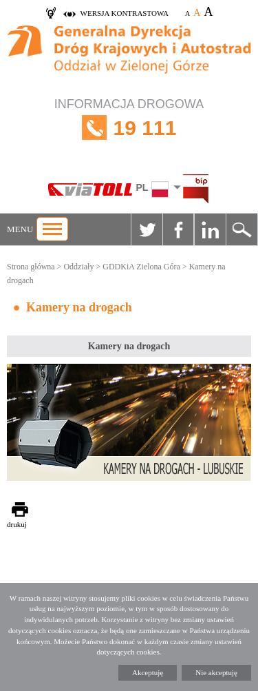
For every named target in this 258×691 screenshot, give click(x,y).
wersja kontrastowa (124, 13)
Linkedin (210, 229)
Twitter (146, 229)
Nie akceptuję (216, 672)
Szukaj (241, 229)
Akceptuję (147, 672)
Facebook (178, 229)
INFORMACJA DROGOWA (129, 127)
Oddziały (78, 266)
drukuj (17, 524)
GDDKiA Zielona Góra (141, 266)
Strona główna (31, 266)
